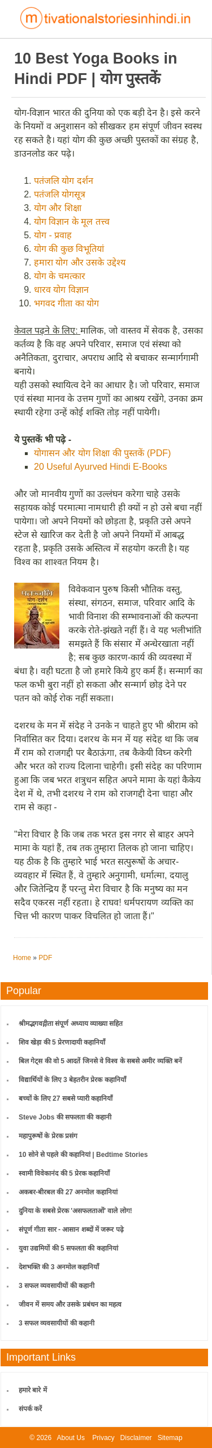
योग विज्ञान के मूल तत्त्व (72, 221)
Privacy (103, 1438)
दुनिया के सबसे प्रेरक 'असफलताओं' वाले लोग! (75, 1211)
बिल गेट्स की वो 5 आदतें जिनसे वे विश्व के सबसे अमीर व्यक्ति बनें (100, 1061)
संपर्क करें (30, 1409)
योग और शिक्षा (57, 208)
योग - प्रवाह (53, 235)
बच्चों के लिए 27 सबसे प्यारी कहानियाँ (66, 1098)
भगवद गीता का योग (66, 303)
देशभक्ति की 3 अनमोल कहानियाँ (59, 1267)
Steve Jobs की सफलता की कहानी (65, 1117)
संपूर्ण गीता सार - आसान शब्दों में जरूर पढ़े (71, 1230)
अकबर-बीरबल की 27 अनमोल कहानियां (68, 1192)
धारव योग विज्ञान (61, 289)
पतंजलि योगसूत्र (59, 194)
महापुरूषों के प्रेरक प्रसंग (48, 1136)
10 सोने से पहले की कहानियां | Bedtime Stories (83, 1155)
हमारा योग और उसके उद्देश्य (80, 262)
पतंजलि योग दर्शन (63, 181)
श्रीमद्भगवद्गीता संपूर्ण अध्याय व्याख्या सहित (71, 1024)
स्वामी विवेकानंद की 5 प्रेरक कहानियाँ (64, 1173)
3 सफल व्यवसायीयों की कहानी (56, 1286)
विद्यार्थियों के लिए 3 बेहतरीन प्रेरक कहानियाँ (72, 1080)
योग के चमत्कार (59, 276)
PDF (45, 958)
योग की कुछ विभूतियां (69, 249)
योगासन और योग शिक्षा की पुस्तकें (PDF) (102, 453)
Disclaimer (136, 1438)
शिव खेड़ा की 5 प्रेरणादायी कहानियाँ (62, 1042)
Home (22, 958)
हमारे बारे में (33, 1390)
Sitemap (170, 1438)
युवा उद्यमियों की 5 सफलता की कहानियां (68, 1248)
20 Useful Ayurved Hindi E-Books (100, 467)
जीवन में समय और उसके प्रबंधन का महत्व (70, 1304)
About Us (71, 1438)
